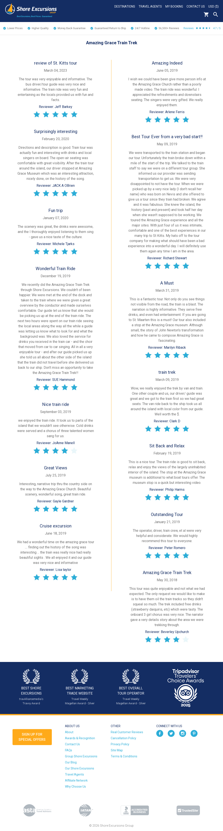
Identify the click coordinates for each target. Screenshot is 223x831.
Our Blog (71, 762)
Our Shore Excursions (79, 768)
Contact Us (196, 6)
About (69, 732)
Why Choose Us (75, 786)
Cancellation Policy (123, 738)
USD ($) (213, 6)
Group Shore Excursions (81, 756)
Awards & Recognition (80, 738)
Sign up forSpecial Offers (32, 737)
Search (216, 14)
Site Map (117, 750)
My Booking (174, 6)
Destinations (124, 6)
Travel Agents (150, 6)
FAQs (68, 750)
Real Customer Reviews (127, 732)
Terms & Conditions (124, 756)
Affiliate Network (76, 780)
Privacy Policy (120, 744)
